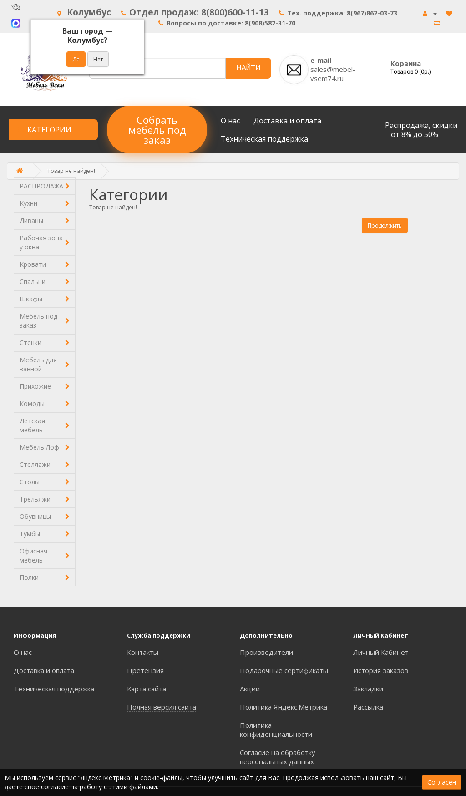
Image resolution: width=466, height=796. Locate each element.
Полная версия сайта (161, 706)
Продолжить (385, 225)
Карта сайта (146, 688)
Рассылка (368, 706)
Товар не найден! (71, 171)
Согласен (441, 782)
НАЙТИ (248, 66)
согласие (55, 786)
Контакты (142, 652)
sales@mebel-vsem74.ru (332, 74)
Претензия (145, 670)
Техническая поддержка (264, 139)
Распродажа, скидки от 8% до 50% (421, 129)
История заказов (380, 670)
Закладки (368, 688)
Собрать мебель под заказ (157, 130)
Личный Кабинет (381, 652)
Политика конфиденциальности (276, 729)
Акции (250, 688)
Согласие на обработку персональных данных (277, 757)
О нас (230, 121)
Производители (266, 652)
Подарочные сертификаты (284, 670)
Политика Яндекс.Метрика (283, 706)
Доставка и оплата (287, 121)
